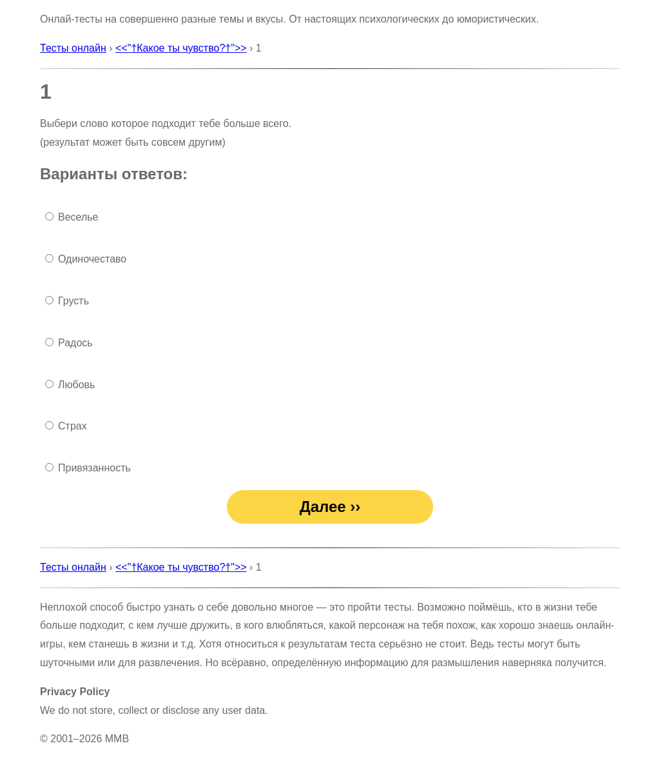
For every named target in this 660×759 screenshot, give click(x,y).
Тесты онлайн (73, 48)
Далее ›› (330, 506)
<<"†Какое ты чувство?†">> (181, 48)
